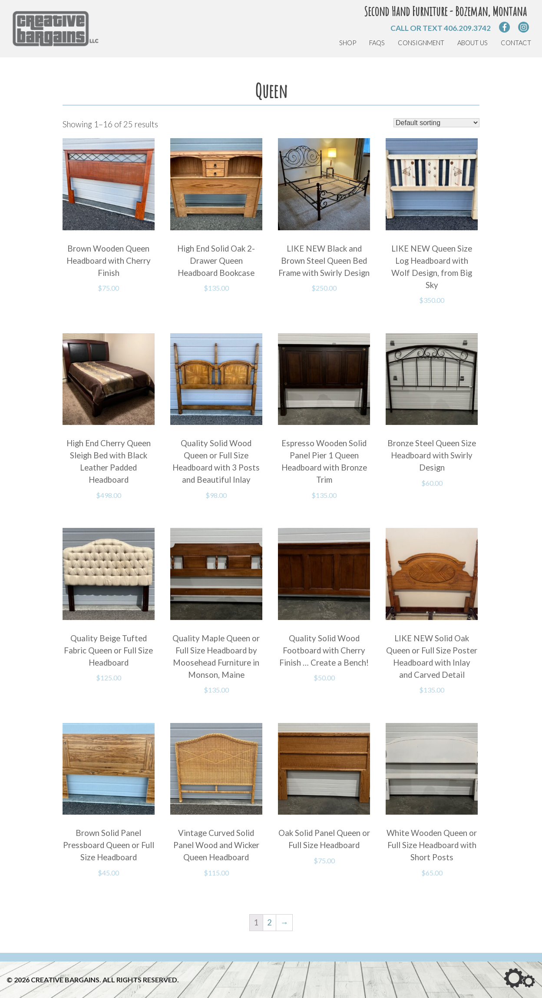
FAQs (377, 42)
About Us (472, 42)
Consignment (421, 42)
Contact (516, 42)
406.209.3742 (467, 28)
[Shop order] (436, 122)
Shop (347, 42)
